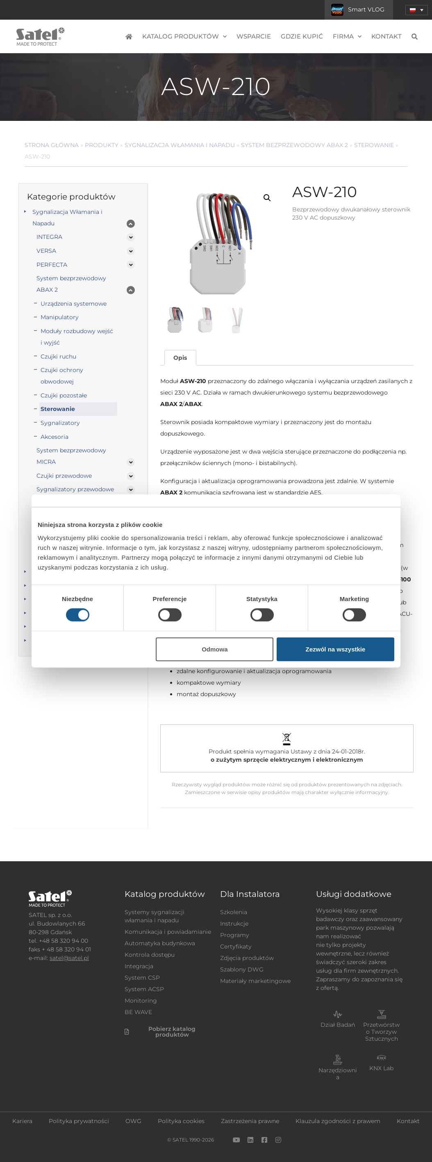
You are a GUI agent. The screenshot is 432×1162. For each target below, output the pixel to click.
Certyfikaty (236, 946)
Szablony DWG (242, 969)
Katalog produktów (184, 36)
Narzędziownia (337, 1074)
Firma (347, 36)
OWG (133, 1121)
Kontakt (386, 36)
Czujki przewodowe (64, 475)
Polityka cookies (181, 1121)
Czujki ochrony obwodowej (62, 375)
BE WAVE (138, 1012)
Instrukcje (234, 923)
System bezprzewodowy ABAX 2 (294, 145)
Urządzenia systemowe (74, 303)
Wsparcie (253, 36)
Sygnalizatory (60, 423)
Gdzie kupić (302, 36)
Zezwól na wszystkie (336, 648)
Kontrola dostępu (150, 954)
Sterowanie (374, 145)
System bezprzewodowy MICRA (71, 456)
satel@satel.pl (69, 958)
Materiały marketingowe (255, 981)
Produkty (101, 145)
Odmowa (214, 648)
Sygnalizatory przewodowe (75, 489)
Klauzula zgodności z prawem (338, 1121)
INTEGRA (49, 237)
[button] (267, 198)
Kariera (22, 1121)
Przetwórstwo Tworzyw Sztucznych (381, 1031)
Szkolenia (233, 912)
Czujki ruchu (58, 356)
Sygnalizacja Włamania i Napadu (180, 145)
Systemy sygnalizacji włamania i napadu (154, 916)
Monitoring (141, 1000)
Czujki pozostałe (64, 395)
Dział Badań (338, 1024)
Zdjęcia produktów (247, 958)
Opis (180, 357)
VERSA (46, 250)
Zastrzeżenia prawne (250, 1121)
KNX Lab (381, 1068)
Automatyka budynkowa (160, 943)
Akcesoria (54, 436)
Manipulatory (60, 317)
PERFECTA (51, 264)
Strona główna (52, 145)
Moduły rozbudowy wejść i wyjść (77, 336)
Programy (234, 935)
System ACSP (144, 989)
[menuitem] (416, 10)
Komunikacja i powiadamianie (168, 931)
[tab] (180, 358)
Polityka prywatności (79, 1121)
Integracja (139, 966)
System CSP (142, 977)
